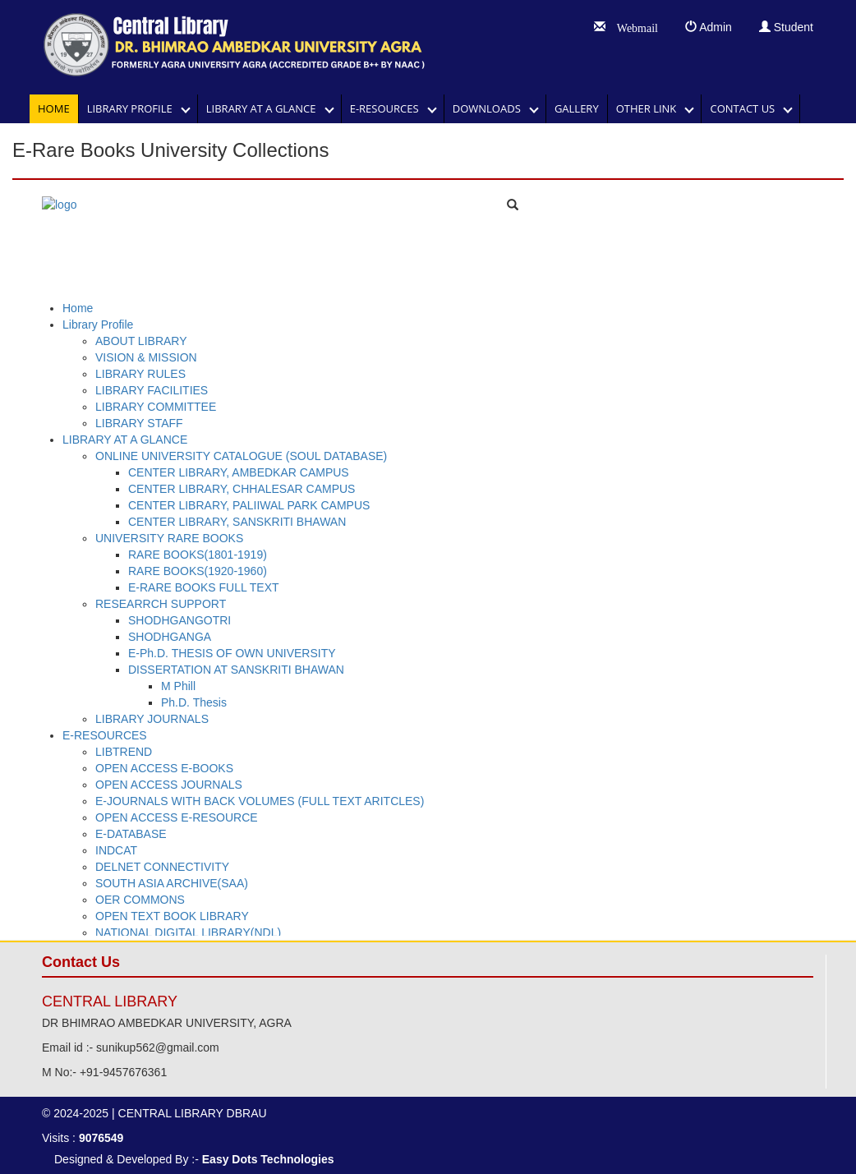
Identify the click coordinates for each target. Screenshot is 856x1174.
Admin (708, 27)
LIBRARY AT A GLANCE (265, 108)
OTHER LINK (650, 108)
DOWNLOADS (491, 108)
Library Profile (134, 108)
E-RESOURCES (388, 108)
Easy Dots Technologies (268, 1159)
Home (54, 108)
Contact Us (746, 108)
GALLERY (577, 108)
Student (786, 27)
